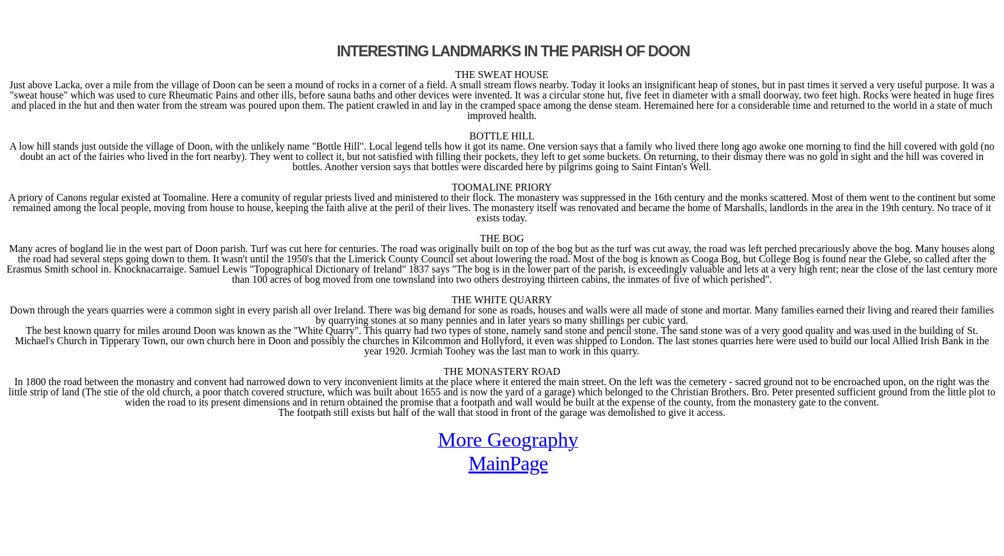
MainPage (507, 463)
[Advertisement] (155, 24)
